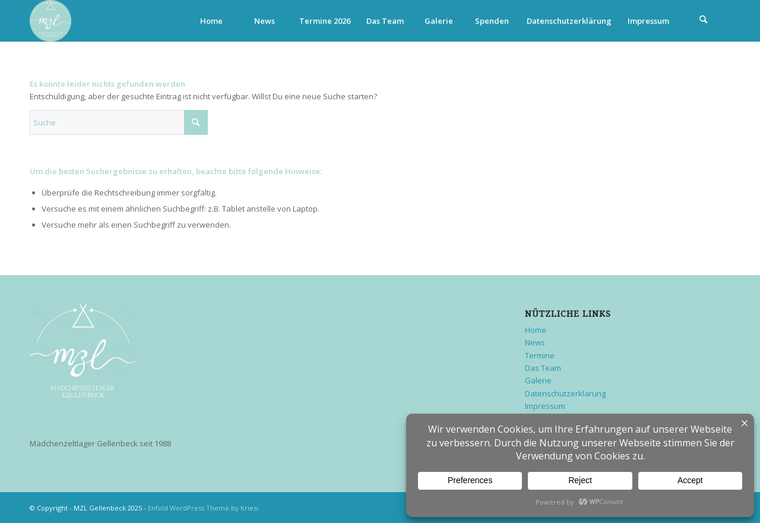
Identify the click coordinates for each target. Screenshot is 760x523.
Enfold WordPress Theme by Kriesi (203, 507)
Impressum (545, 406)
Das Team (543, 368)
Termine (540, 355)
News (535, 342)
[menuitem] (211, 21)
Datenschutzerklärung (565, 393)
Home (535, 329)
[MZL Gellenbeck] (50, 21)
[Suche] (703, 21)
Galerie (538, 380)
